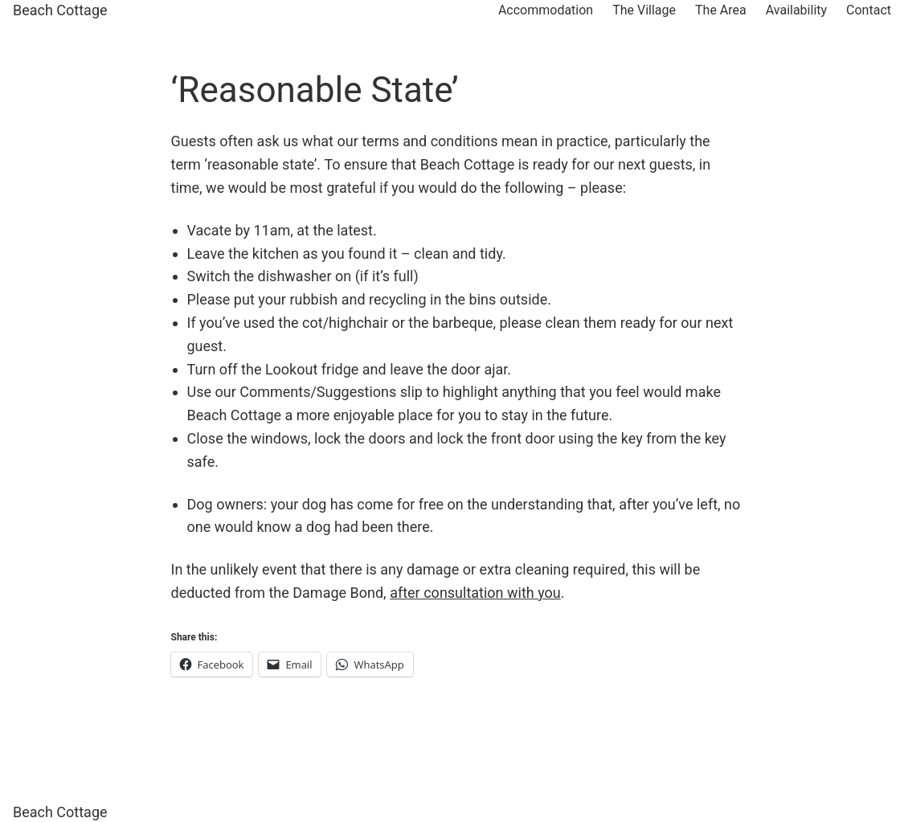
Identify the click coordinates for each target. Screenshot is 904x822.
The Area (721, 10)
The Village (644, 10)
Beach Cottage (60, 10)
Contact (868, 10)
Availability (796, 10)
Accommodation (545, 10)
